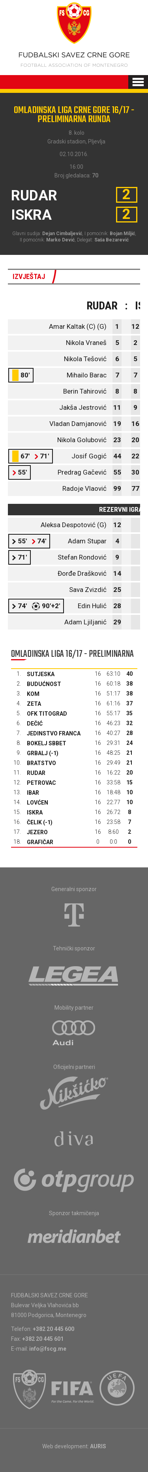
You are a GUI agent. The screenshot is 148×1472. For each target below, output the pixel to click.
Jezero (37, 832)
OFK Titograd (47, 714)
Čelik (34, 822)
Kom (33, 694)
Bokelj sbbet (46, 743)
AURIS (98, 1446)
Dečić (35, 723)
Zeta (34, 704)
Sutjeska (40, 674)
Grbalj (37, 753)
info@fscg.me (47, 1349)
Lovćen (37, 802)
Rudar (36, 773)
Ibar (33, 793)
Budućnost (44, 684)
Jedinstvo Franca (54, 733)
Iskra (35, 812)
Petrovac (41, 783)
